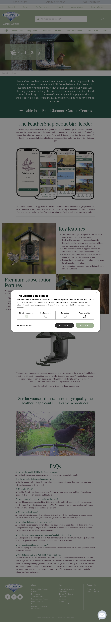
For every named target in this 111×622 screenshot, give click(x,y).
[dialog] (55, 311)
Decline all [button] (64, 325)
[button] (24, 325)
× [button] (96, 293)
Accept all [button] (85, 325)
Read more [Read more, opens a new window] (28, 307)
